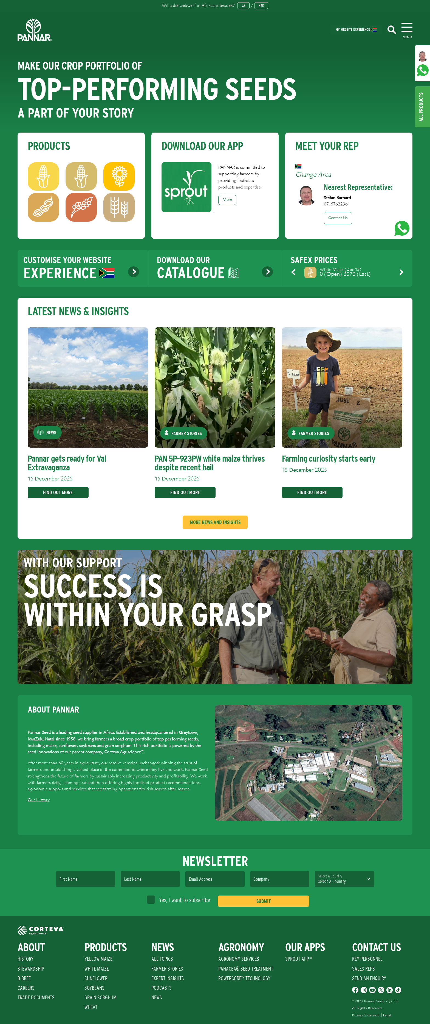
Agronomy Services (238, 959)
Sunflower (96, 978)
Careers (26, 988)
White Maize (96, 968)
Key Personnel (367, 959)
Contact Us (338, 218)
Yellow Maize (98, 959)
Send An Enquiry (369, 978)
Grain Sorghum (100, 997)
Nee (261, 6)
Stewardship (31, 968)
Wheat (90, 1007)
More (227, 200)
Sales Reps (363, 968)
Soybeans (94, 988)
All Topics (162, 959)
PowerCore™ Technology (244, 978)
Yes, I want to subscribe (178, 900)
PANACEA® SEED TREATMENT (245, 968)
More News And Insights (215, 522)
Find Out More (58, 492)
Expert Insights (167, 978)
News (156, 997)
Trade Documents (36, 997)
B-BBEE (24, 978)
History (25, 959)
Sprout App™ (298, 959)
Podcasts (161, 988)
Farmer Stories (167, 968)
